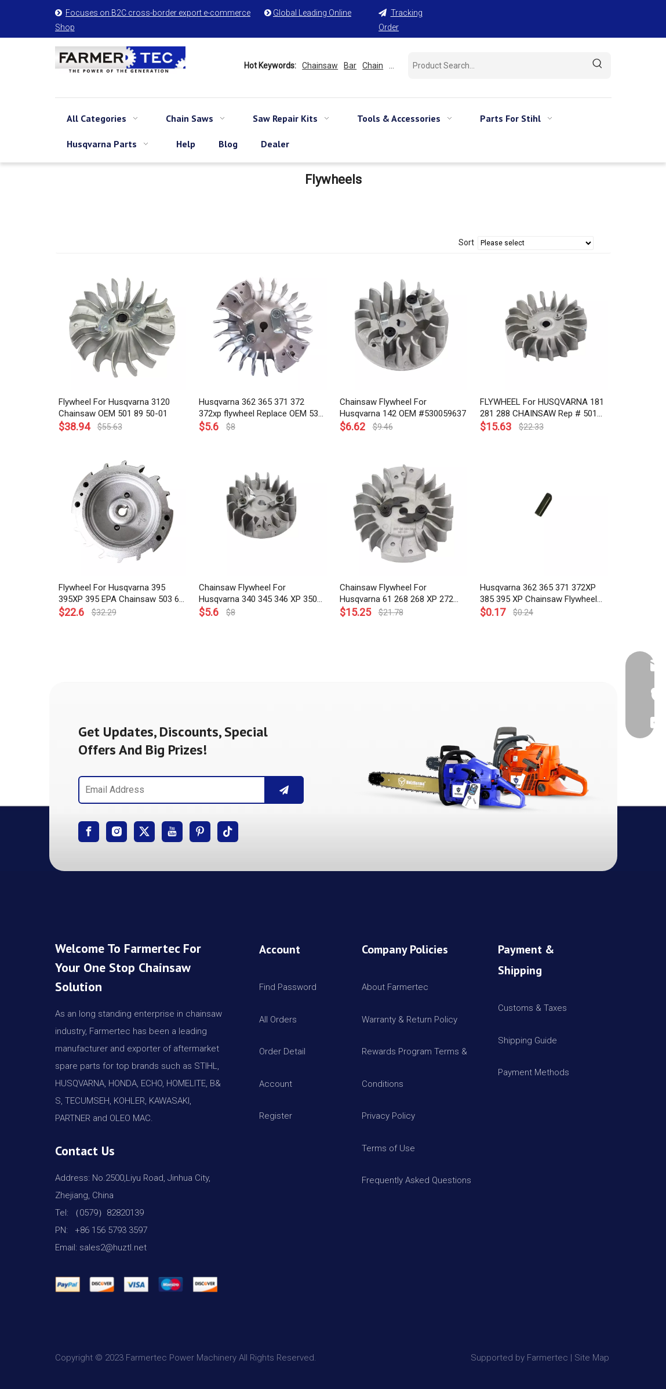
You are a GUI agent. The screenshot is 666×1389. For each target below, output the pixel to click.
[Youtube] (172, 831)
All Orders (278, 1019)
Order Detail (282, 1051)
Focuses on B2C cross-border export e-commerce (157, 12)
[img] (475, 765)
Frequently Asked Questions (416, 1180)
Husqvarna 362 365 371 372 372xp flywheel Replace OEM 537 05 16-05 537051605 (261, 408)
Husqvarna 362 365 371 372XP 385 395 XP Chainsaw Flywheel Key (538, 593)
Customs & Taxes (532, 1008)
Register (275, 1116)
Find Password (287, 987)
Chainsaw (320, 65)
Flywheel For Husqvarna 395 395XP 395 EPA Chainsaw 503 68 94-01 (121, 593)
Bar (350, 65)
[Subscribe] (284, 790)
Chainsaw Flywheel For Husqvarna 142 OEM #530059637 (403, 408)
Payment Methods (533, 1072)
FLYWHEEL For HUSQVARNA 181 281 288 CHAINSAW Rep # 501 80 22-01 (542, 408)
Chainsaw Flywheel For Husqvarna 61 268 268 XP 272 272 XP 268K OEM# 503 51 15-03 (402, 593)
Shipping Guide (527, 1040)
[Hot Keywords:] (597, 65)
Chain (372, 65)
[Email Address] (169, 790)
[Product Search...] (496, 65)
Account (275, 1084)
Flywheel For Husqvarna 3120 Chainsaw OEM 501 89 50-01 (114, 408)
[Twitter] (144, 831)
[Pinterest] (200, 831)
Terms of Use (388, 1148)
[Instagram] (116, 831)
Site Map (593, 1357)
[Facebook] (88, 831)
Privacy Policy (388, 1116)
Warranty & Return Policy (409, 1019)
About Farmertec (395, 987)
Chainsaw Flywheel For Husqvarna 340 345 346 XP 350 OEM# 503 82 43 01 (258, 593)
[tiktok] (227, 831)
